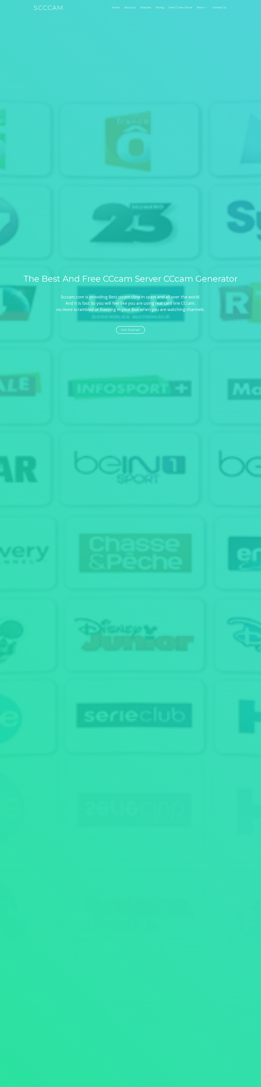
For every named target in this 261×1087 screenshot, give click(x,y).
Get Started (130, 330)
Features (145, 7)
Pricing (159, 7)
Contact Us (219, 7)
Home (116, 7)
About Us (130, 7)
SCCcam (49, 8)
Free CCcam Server (180, 7)
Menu (200, 7)
